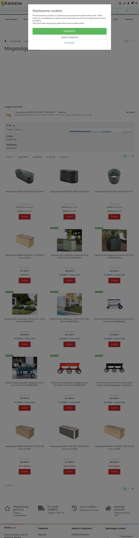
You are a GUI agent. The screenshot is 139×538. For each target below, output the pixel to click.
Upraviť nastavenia (69, 38)
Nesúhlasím (69, 43)
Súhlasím (70, 31)
